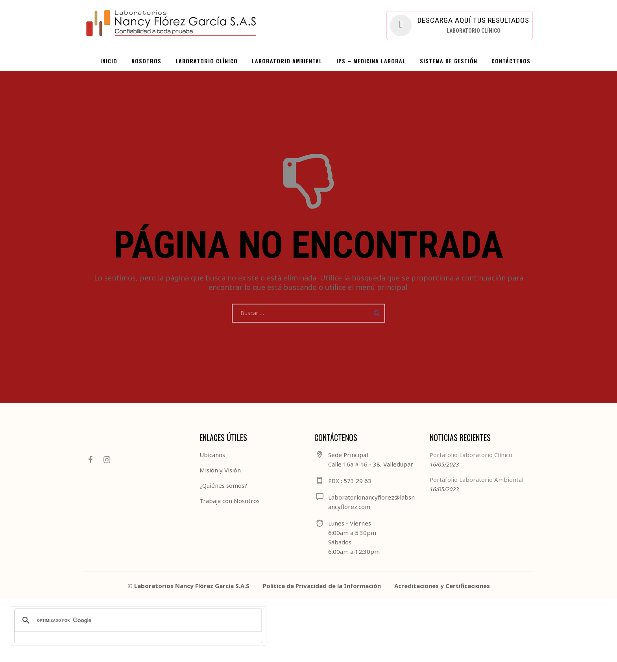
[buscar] (137, 620)
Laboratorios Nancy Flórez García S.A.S (191, 586)
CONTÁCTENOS (510, 61)
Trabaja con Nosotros (230, 501)
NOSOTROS (146, 61)
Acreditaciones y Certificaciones (442, 586)
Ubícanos (212, 455)
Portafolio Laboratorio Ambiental (476, 479)
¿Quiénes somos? (223, 485)
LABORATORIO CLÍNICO (206, 61)
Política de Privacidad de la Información (322, 586)
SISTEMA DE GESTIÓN (448, 61)
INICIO (108, 61)
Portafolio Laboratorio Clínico (471, 455)
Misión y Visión (220, 470)
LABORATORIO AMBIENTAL (287, 61)
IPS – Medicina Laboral (371, 61)
